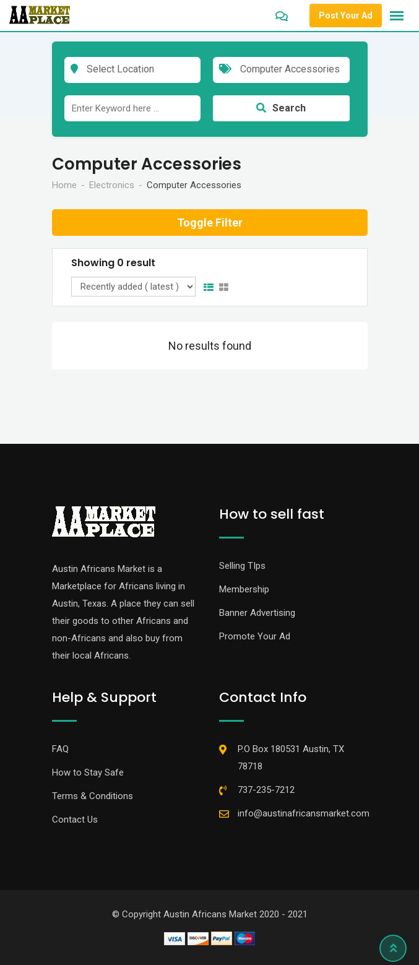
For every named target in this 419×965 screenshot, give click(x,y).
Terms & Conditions (92, 796)
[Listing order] (133, 286)
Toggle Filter (210, 222)
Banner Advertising (257, 612)
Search (281, 108)
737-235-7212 (266, 789)
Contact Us (75, 819)
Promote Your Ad (254, 636)
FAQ (60, 749)
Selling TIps (242, 565)
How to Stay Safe (88, 772)
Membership (244, 589)
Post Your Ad (346, 15)
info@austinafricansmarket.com (303, 813)
